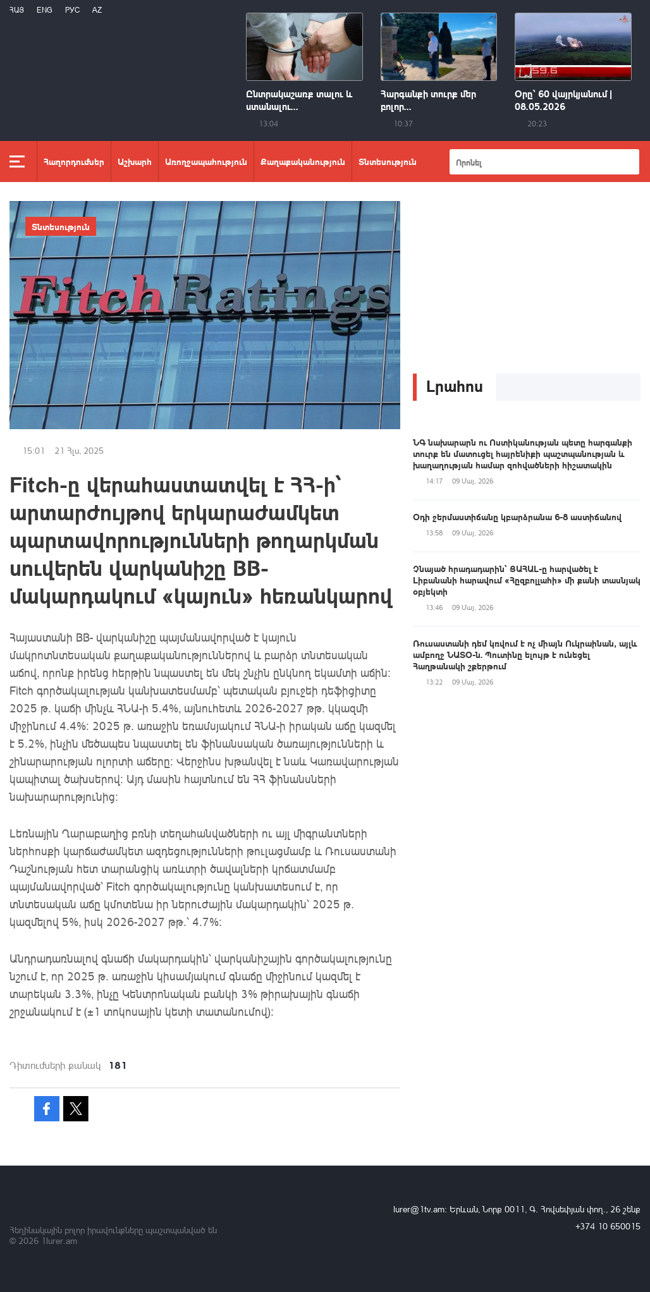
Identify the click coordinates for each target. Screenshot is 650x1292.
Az (97, 10)
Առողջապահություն (206, 161)
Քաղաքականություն (303, 161)
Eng (44, 10)
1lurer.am (59, 1240)
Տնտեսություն (388, 161)
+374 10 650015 (608, 1226)
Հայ (16, 10)
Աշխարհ (135, 161)
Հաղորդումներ (74, 161)
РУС (72, 10)
